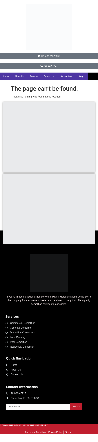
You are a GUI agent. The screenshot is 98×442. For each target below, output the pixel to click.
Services (34, 76)
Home (6, 76)
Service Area (66, 76)
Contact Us (49, 76)
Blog (80, 76)
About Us (19, 76)
